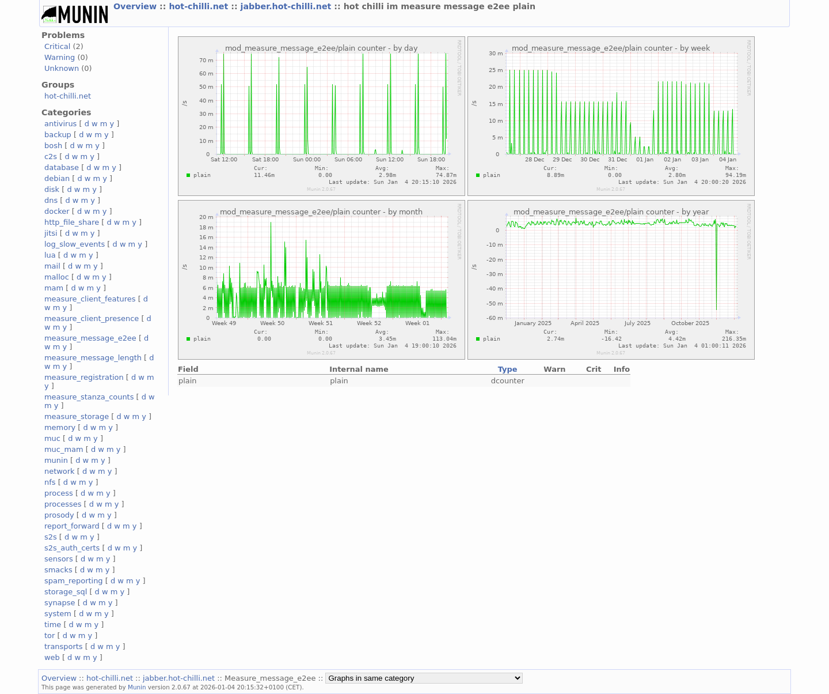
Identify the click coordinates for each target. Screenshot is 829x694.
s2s (50, 537)
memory (59, 427)
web (52, 657)
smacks (58, 569)
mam (53, 288)
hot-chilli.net (200, 6)
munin (56, 460)
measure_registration (84, 377)
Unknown (61, 68)
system (57, 613)
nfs (50, 482)
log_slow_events (74, 244)
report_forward (72, 526)
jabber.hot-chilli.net (287, 6)
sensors (58, 559)
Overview (136, 6)
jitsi (51, 233)
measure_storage (76, 416)
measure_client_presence (91, 318)
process (58, 493)
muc (52, 438)
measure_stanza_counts (89, 397)
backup (57, 134)
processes (63, 504)
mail (52, 266)
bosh (53, 145)
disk (51, 189)
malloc (56, 277)
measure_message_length (93, 357)
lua (50, 255)
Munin (137, 687)
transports (63, 646)
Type (508, 369)
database (61, 167)
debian (57, 178)
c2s (50, 156)
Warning (59, 57)
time (52, 624)
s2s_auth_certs (72, 548)
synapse (59, 602)
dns (51, 200)
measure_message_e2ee (90, 338)
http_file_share (71, 222)
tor (49, 635)
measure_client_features (90, 299)
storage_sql (65, 591)
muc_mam (63, 449)
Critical (57, 46)
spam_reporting (73, 580)
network (59, 471)
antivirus (60, 123)
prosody (59, 515)
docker (57, 211)
